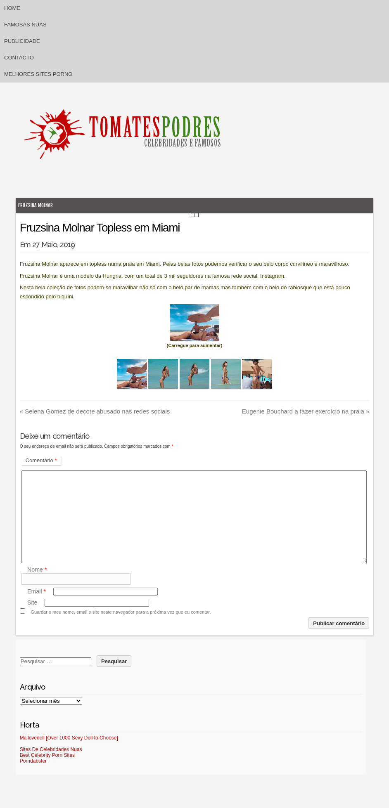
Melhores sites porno (38, 74)
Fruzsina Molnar (35, 205)
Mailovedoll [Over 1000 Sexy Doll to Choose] (69, 738)
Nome (37, 570)
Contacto (19, 57)
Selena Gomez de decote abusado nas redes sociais (95, 411)
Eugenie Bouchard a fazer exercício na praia (306, 411)
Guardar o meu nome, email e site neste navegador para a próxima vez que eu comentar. (121, 612)
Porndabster (33, 761)
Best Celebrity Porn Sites (47, 755)
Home (12, 8)
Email (36, 591)
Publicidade (22, 41)
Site (32, 602)
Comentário (41, 460)
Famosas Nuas (25, 24)
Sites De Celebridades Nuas (51, 749)
